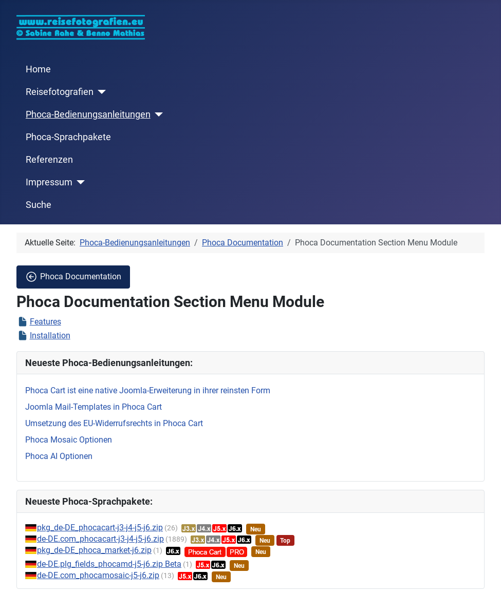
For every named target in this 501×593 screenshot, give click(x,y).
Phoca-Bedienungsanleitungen (88, 114)
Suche (38, 205)
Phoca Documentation (73, 277)
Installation (50, 335)
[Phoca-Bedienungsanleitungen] (157, 114)
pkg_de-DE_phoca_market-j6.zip (94, 550)
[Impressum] (78, 182)
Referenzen (49, 160)
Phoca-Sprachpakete (68, 137)
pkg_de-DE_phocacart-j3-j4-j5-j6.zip (100, 527)
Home (38, 69)
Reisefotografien (60, 92)
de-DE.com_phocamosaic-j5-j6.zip (98, 575)
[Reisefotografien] (100, 92)
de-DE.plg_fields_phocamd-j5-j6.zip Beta (109, 564)
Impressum (49, 182)
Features (45, 322)
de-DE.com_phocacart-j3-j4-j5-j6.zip (100, 539)
